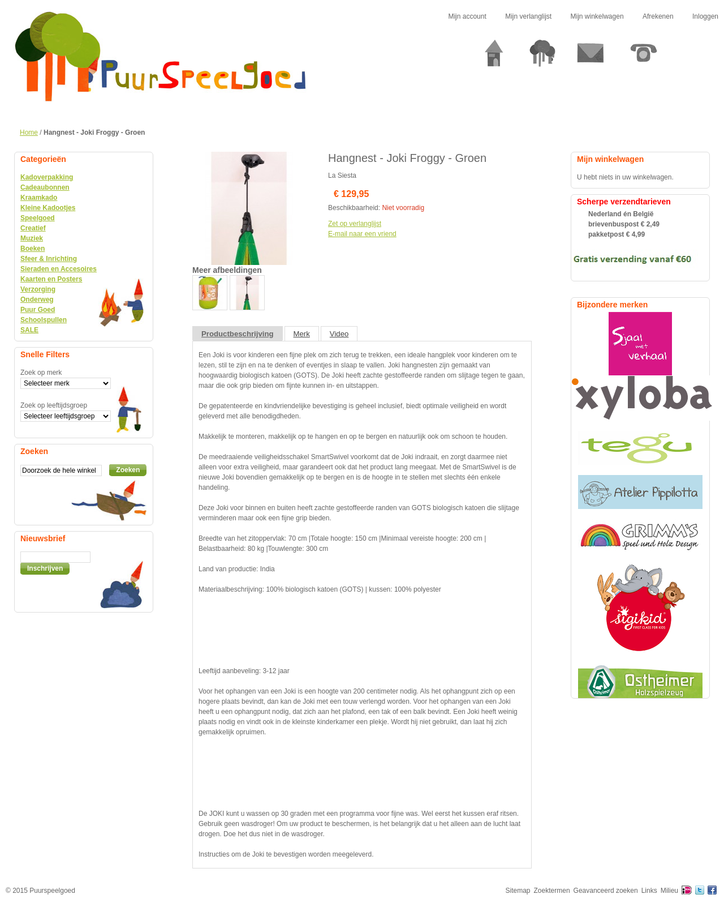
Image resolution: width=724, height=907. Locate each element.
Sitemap (518, 891)
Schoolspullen (43, 320)
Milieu (669, 891)
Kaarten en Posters (51, 279)
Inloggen (705, 16)
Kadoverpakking (46, 177)
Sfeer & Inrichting (48, 259)
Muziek (31, 238)
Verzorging (37, 289)
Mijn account (467, 16)
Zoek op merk (41, 373)
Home (29, 132)
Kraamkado (38, 198)
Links (649, 891)
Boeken (32, 249)
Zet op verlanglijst (354, 224)
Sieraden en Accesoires (58, 269)
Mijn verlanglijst (528, 16)
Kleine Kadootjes (47, 208)
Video (339, 334)
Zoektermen (552, 891)
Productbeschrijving (237, 334)
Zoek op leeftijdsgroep (53, 405)
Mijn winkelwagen (597, 16)
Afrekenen (658, 16)
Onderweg (37, 299)
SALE (29, 330)
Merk (302, 334)
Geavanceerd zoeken (606, 891)
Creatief (33, 228)
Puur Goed (37, 310)
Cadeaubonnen (45, 187)
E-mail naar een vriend (362, 234)
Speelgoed (37, 218)
